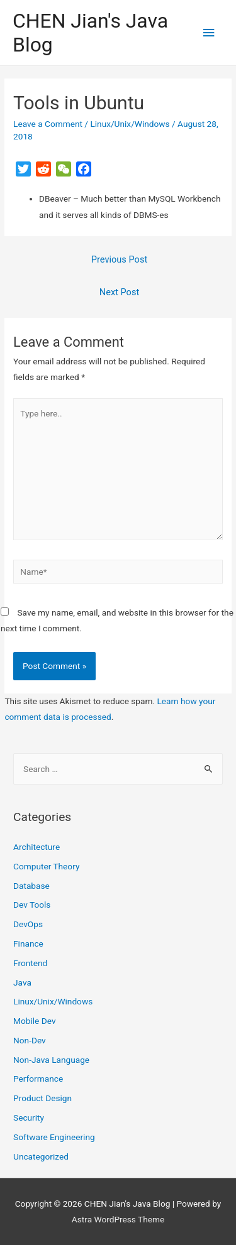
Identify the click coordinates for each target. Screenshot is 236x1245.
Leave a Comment (47, 124)
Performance (38, 1079)
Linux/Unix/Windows (129, 124)
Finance (28, 943)
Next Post (119, 292)
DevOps (28, 924)
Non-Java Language (51, 1060)
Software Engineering (54, 1137)
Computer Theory (46, 866)
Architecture (36, 847)
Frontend (30, 963)
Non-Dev (29, 1040)
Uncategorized (41, 1156)
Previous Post (119, 259)
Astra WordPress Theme (118, 1219)
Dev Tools (31, 905)
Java (22, 982)
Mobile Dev (34, 1021)
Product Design (42, 1098)
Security (28, 1117)
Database (31, 886)
